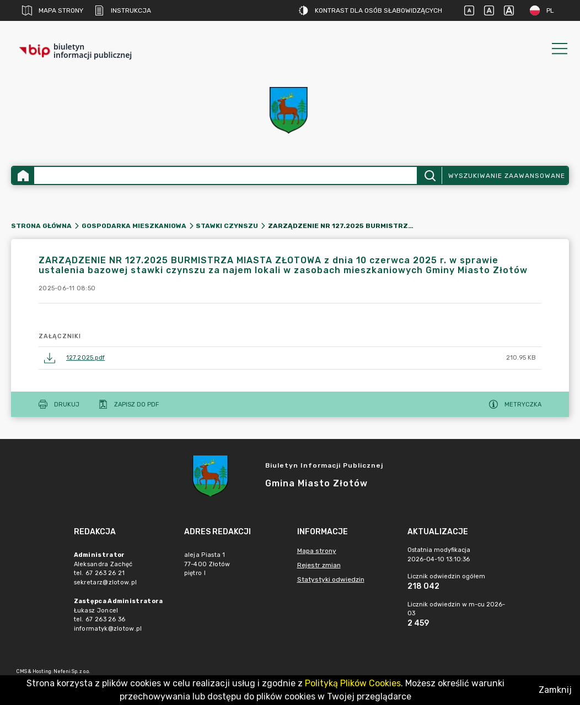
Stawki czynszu (227, 226)
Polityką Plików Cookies (353, 683)
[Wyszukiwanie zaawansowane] (225, 175)
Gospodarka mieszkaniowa (134, 226)
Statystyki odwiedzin (330, 579)
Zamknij (555, 690)
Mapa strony (52, 10)
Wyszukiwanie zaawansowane (506, 176)
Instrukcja (122, 10)
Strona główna (41, 226)
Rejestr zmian (319, 565)
